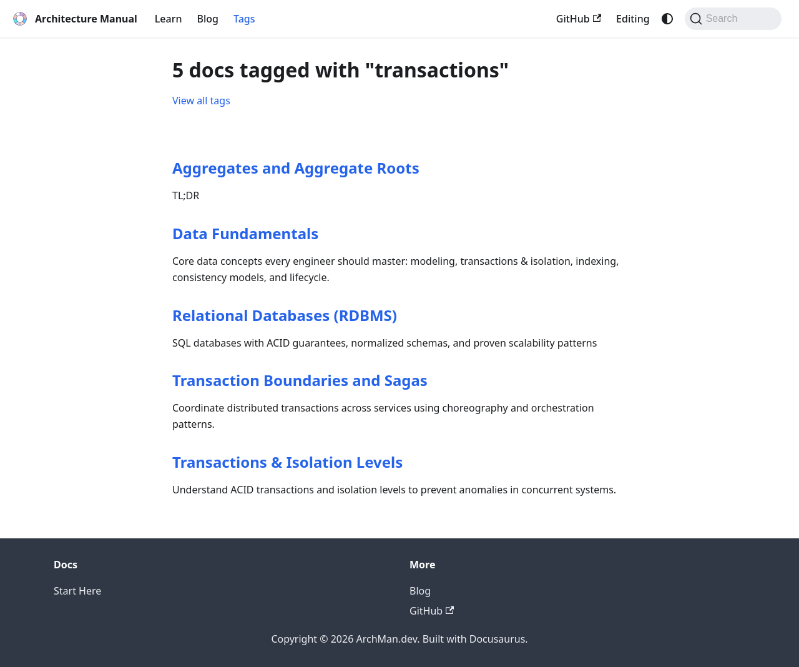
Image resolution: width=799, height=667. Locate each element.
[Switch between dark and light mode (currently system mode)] (667, 19)
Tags (244, 19)
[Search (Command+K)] (733, 18)
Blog (207, 19)
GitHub (578, 19)
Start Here (77, 591)
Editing (633, 19)
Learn (168, 19)
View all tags (201, 100)
